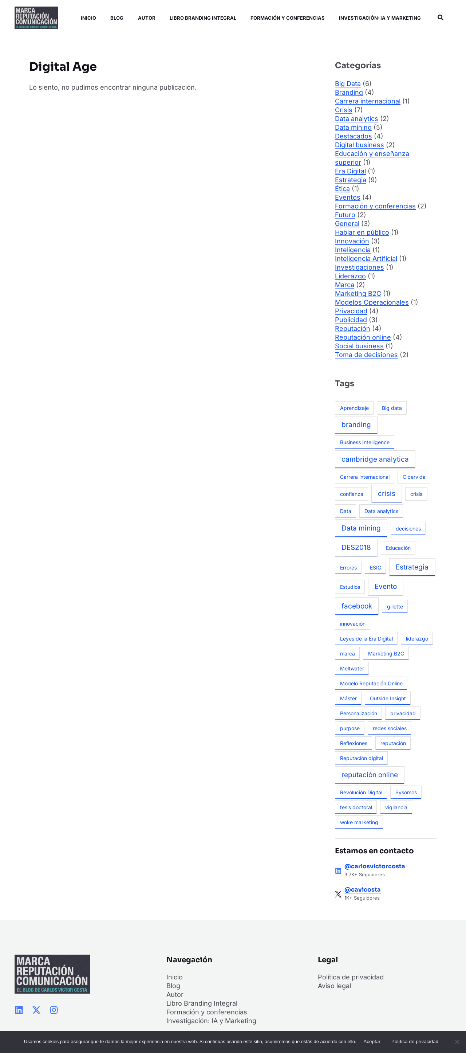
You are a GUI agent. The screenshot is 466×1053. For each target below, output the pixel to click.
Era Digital (350, 171)
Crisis (343, 110)
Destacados (353, 136)
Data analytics (356, 118)
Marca (344, 285)
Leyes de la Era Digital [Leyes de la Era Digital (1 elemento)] (366, 638)
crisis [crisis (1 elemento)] (416, 494)
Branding (349, 92)
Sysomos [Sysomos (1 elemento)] (406, 792)
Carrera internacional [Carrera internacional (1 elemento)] (365, 477)
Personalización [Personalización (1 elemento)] (358, 713)
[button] (440, 17)
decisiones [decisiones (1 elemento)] (408, 528)
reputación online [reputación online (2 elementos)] (369, 775)
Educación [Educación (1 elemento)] (398, 548)
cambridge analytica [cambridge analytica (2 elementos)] (375, 459)
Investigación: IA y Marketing (374, 18)
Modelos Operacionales (372, 302)
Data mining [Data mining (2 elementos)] (361, 528)
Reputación (352, 328)
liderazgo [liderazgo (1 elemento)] (417, 638)
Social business (359, 346)
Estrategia (350, 180)
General (347, 223)
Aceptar (372, 1041)
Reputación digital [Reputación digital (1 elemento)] (361, 758)
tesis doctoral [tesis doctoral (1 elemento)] (356, 807)
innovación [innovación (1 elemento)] (353, 624)
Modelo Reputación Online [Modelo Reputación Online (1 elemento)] (371, 683)
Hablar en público (362, 232)
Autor (143, 18)
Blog (114, 18)
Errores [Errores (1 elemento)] (348, 567)
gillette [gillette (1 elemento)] (395, 606)
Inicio (86, 18)
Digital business (359, 145)
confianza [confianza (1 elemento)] (351, 494)
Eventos (347, 197)
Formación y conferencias (282, 18)
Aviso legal (334, 986)
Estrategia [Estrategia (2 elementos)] (412, 567)
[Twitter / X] (36, 1010)
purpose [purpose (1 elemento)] (350, 728)
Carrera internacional (367, 101)
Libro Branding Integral (198, 18)
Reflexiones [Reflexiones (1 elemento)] (353, 743)
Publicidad (351, 320)
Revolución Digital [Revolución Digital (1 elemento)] (361, 792)
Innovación (352, 241)
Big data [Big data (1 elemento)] (392, 408)
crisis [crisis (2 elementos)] (386, 493)
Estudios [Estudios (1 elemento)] (350, 587)
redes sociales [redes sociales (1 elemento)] (390, 728)
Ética (342, 188)
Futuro (345, 215)
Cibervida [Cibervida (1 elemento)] (414, 477)
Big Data (348, 83)
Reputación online (363, 337)
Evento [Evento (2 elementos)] (386, 586)
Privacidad (351, 311)
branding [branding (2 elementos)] (356, 424)
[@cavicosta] (338, 894)
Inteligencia (353, 250)
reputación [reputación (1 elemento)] (393, 743)
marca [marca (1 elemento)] (347, 653)
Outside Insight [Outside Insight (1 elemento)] (388, 698)
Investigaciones (359, 267)
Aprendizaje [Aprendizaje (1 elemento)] (354, 408)
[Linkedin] (19, 1010)
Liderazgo (350, 276)
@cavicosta (362, 889)
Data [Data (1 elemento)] (345, 511)
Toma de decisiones (366, 355)
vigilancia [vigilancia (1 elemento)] (396, 807)
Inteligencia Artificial (366, 258)
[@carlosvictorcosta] (338, 871)
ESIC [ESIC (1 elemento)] (375, 567)
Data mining (353, 127)
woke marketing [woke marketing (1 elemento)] (359, 822)
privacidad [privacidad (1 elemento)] (403, 713)
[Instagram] (54, 1010)
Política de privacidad (351, 977)
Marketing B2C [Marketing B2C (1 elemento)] (386, 653)
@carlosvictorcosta (374, 866)
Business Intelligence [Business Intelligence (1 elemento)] (365, 442)
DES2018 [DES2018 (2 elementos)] (356, 547)
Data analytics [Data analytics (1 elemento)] (381, 511)
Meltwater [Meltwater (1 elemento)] (352, 668)
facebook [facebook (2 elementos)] (356, 606)
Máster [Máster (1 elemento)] (348, 698)
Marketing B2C (358, 293)
